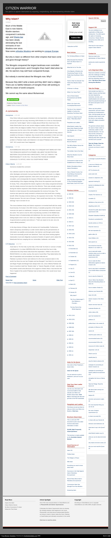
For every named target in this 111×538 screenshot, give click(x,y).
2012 (70, 245)
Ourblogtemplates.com (30, 535)
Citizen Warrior (21, 8)
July (71, 268)
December (73, 248)
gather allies (92, 234)
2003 (70, 347)
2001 (70, 355)
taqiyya (91, 122)
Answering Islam (71, 490)
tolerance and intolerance (96, 423)
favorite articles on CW (95, 223)
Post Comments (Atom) (20, 283)
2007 (70, 331)
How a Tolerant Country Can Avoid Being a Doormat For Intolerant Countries (74, 174)
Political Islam (71, 454)
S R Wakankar (10, 244)
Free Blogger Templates (9, 535)
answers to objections (95, 177)
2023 (70, 202)
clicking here (92, 34)
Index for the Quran (72, 370)
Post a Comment (11, 276)
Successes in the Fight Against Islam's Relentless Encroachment (75, 473)
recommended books (94, 338)
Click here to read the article (48, 520)
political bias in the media (95, 323)
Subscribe (76, 38)
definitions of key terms (95, 202)
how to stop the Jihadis (95, 276)
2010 (70, 319)
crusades (91, 198)
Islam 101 (70, 450)
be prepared (92, 191)
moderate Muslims (94, 308)
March (72, 284)
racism (90, 331)
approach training (93, 181)
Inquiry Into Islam (9, 502)
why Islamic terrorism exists (96, 442)
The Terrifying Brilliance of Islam (75, 56)
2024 (70, 198)
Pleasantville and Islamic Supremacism (52, 504)
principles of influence (95, 327)
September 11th (93, 349)
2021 (70, 210)
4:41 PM (18, 244)
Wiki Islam (70, 461)
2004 (70, 343)
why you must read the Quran (96, 446)
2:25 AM (19, 164)
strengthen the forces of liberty (97, 378)
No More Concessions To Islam (13, 507)
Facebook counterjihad (95, 219)
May (71, 276)
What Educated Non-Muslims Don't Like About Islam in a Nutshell (75, 61)
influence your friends (94, 291)
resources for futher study (96, 346)
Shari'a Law (92, 353)
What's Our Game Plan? (73, 92)
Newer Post (9, 280)
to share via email (93, 416)
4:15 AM (17, 115)
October (72, 256)
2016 (70, 229)
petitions (91, 319)
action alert (92, 174)
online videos (92, 312)
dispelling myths (93, 206)
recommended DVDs (94, 342)
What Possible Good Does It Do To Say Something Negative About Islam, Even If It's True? (75, 181)
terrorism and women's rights (96, 399)
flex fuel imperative (94, 230)
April (71, 280)
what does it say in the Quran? (97, 427)
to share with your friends (95, 420)
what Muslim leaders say (95, 433)
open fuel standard (94, 316)
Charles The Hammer (94, 194)
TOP (109, 535)
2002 (70, 351)
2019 (70, 217)
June (71, 272)
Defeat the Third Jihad (11, 509)
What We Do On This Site (74, 67)
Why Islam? (12, 18)
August (72, 264)
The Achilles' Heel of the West (75, 151)
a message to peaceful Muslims (97, 158)
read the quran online (94, 334)
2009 (70, 323)
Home (34, 280)
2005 (70, 339)
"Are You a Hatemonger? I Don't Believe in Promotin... (77, 301)
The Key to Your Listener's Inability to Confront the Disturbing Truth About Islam (74, 111)
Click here (75, 411)
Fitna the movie (93, 226)
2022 (70, 206)
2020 (70, 214)
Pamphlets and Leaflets (73, 122)
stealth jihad (92, 357)
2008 (70, 327)
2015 (70, 233)
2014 (70, 237)
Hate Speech (70, 136)
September (73, 260)
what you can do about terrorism (97, 437)
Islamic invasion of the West (19, 105)
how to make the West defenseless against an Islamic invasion (97, 262)
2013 (70, 241)
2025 (70, 194)
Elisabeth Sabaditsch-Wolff (96, 215)
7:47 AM (17, 147)
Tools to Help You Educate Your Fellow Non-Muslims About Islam (75, 82)
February (72, 288)
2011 (70, 315)
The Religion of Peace (73, 458)
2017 (70, 225)
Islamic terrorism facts (95, 304)
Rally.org (99, 32)
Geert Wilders (92, 238)
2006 (70, 335)
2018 (70, 221)
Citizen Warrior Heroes (11, 505)
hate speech (92, 241)
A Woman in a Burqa (72, 88)
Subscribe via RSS (73, 46)
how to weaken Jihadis (95, 287)
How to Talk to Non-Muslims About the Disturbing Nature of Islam (97, 281)
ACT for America (93, 170)
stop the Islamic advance (95, 361)
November (73, 252)
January (72, 292)
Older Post (59, 280)
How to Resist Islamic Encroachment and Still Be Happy (74, 97)
